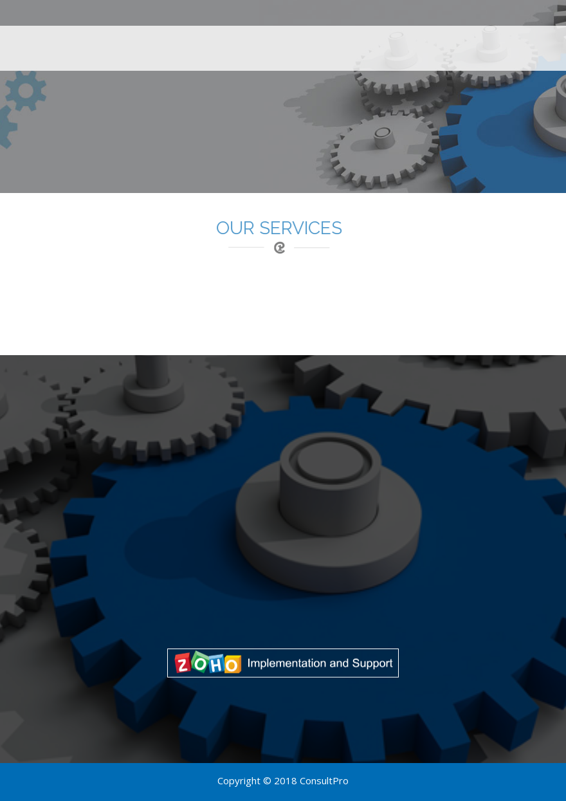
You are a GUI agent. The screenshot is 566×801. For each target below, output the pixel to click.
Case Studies (387, 45)
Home (243, 45)
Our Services (305, 45)
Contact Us (529, 45)
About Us (460, 45)
